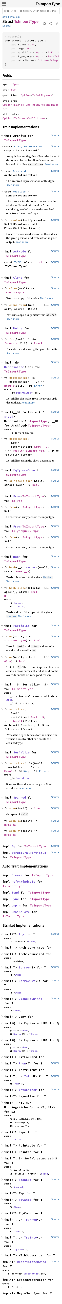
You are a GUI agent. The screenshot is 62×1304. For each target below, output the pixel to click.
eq (11, 636)
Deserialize (14, 367)
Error (38, 385)
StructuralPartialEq (29, 853)
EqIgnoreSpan (24, 470)
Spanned (19, 797)
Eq (13, 846)
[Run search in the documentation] (31, 11)
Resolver (19, 191)
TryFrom (30, 1219)
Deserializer (24, 392)
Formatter (11, 343)
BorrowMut (27, 981)
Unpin (16, 905)
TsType (16, 501)
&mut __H (22, 571)
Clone (17, 277)
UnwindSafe (21, 912)
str (41, 262)
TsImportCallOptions (29, 118)
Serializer (22, 778)
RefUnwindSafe (23, 881)
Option (41, 52)
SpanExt (25, 1180)
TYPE (17, 262)
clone (13, 288)
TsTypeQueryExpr (25, 531)
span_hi (15, 830)
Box (50, 56)
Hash (17, 557)
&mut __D (40, 446)
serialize (16, 709)
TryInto (30, 1237)
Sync (15, 899)
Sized (8, 416)
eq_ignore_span (20, 480)
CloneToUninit (30, 999)
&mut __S (37, 717)
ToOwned (25, 1200)
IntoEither (28, 1090)
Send (15, 892)
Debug (17, 328)
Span (31, 44)
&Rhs (7, 661)
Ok (25, 771)
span (12, 808)
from (12, 507)
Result (39, 343)
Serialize (21, 752)
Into (27, 1076)
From (17, 496)
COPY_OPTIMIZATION (28, 146)
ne (11, 657)
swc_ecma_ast (11, 16)
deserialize (18, 377)
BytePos (10, 824)
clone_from (17, 305)
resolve (15, 220)
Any (21, 934)
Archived (19, 171)
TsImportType (48, 4)
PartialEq (21, 626)
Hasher (31, 567)
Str (28, 48)
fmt (11, 339)
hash (12, 567)
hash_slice (17, 588)
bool (35, 484)
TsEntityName (42, 95)
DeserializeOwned (31, 1262)
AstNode (19, 251)
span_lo (15, 820)
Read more (51, 164)
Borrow (24, 967)
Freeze (17, 875)
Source (6, 26)
